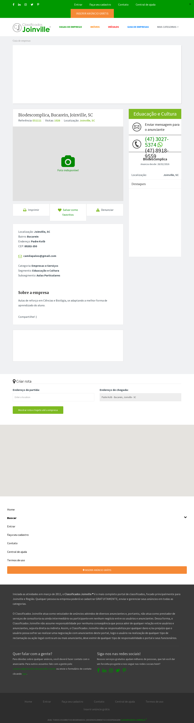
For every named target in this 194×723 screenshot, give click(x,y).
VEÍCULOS (113, 26)
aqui (24, 673)
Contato (123, 4)
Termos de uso (16, 560)
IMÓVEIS (95, 26)
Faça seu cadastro (100, 4)
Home (11, 509)
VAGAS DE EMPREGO (70, 26)
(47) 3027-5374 (157, 141)
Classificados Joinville (134, 720)
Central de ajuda (145, 4)
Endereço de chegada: (114, 390)
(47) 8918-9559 (157, 144)
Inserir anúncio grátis (97, 709)
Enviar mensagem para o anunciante (162, 126)
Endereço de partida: (26, 390)
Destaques (139, 184)
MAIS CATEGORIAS (168, 26)
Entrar (78, 4)
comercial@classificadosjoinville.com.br (34, 668)
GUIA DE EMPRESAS (138, 26)
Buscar (97, 518)
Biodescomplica (155, 159)
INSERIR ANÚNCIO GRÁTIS (97, 570)
